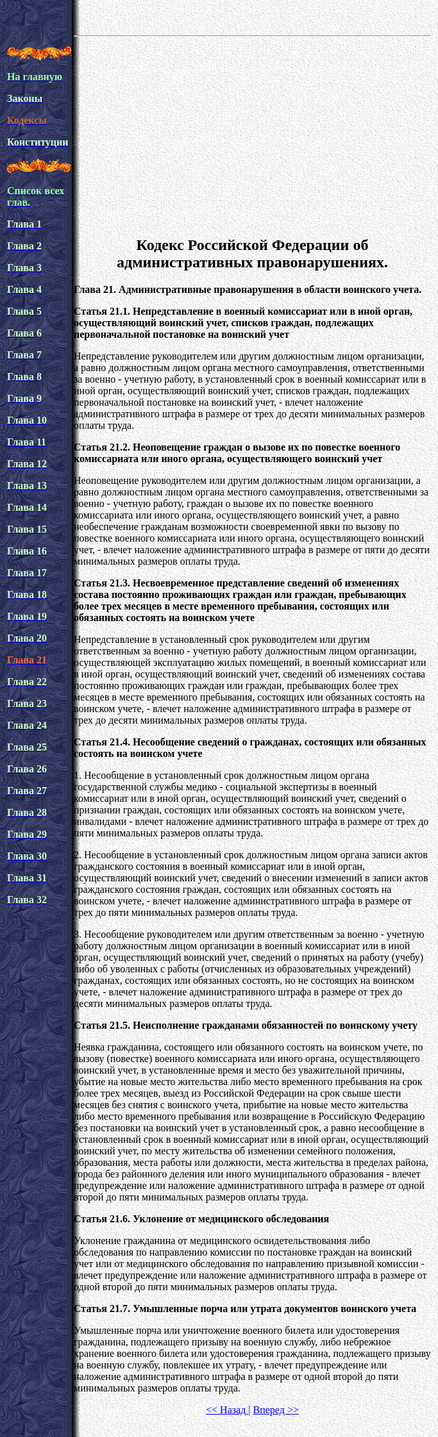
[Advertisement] (252, 134)
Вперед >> (276, 1409)
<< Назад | (228, 1409)
